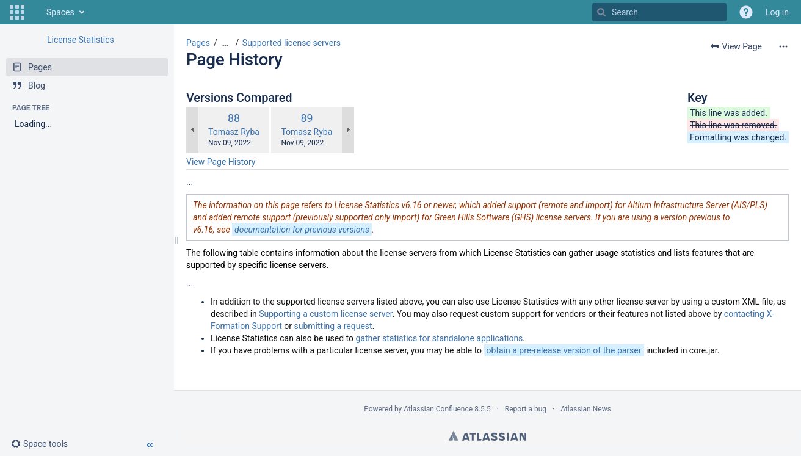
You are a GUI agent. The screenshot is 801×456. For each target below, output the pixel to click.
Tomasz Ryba (233, 132)
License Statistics (80, 40)
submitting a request (333, 326)
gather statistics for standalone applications (439, 338)
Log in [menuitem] (777, 12)
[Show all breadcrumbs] (225, 43)
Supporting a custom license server (325, 314)
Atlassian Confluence (438, 409)
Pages (198, 43)
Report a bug (525, 409)
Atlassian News (585, 409)
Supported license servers (291, 43)
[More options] (783, 46)
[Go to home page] (34, 12)
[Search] (601, 12)
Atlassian (487, 436)
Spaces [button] (60, 12)
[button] (17, 12)
